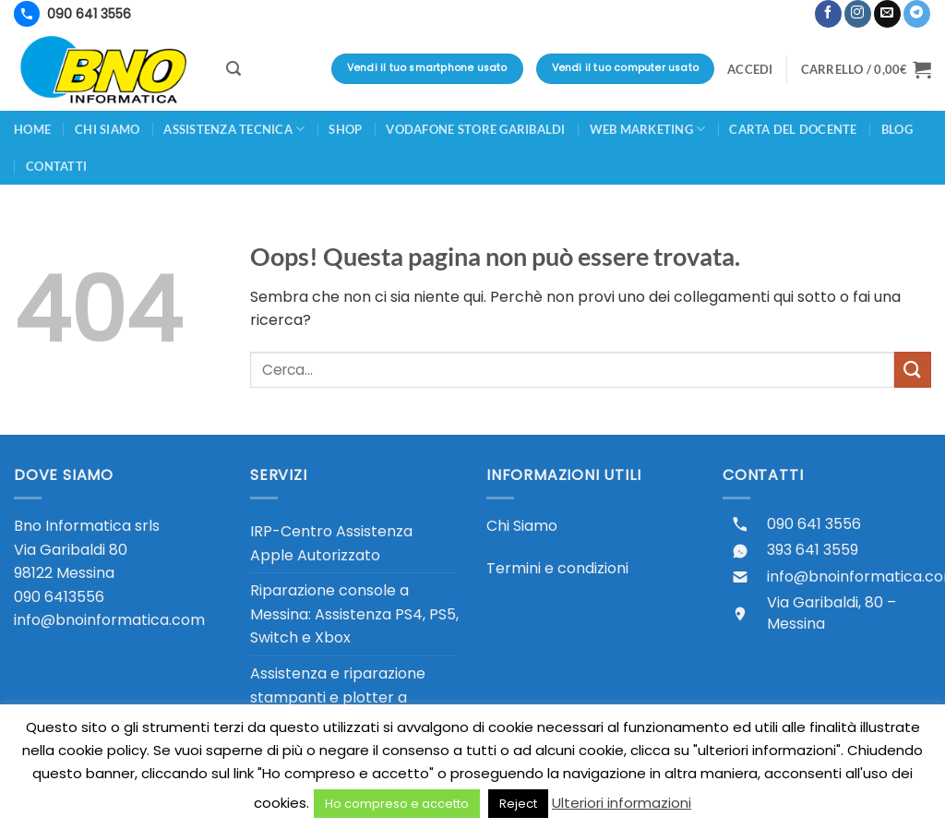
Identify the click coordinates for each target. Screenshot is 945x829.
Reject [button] (518, 803)
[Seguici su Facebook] (828, 14)
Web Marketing (648, 129)
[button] (804, 6)
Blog (897, 129)
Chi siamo (107, 129)
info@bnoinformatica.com (109, 620)
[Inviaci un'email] (887, 14)
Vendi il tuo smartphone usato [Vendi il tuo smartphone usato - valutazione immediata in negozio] (427, 68)
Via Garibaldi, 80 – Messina (831, 613)
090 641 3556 (814, 524)
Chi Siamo (521, 525)
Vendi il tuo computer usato (625, 68)
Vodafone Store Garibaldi (475, 129)
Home (32, 129)
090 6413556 (59, 596)
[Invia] (912, 370)
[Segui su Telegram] (916, 14)
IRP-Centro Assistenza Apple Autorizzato (331, 543)
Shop (345, 129)
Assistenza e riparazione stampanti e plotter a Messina (337, 697)
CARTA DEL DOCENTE (792, 129)
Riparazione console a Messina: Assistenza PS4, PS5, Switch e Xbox (354, 614)
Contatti (56, 166)
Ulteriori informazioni (621, 802)
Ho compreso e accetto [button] (397, 803)
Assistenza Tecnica (234, 129)
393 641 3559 (812, 550)
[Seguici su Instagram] (857, 14)
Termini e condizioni (557, 568)
